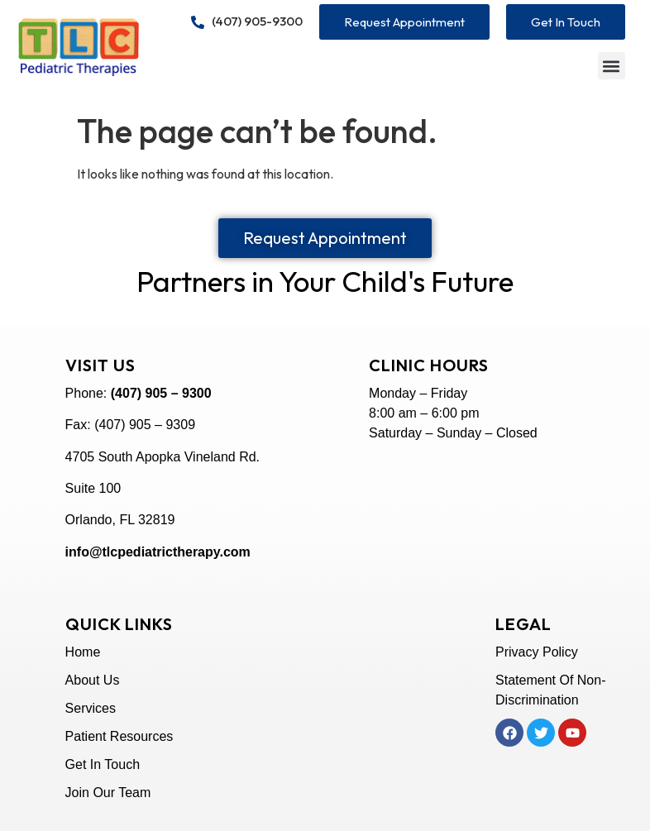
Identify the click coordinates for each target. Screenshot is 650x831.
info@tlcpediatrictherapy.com (158, 552)
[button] (611, 65)
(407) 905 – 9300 (161, 393)
